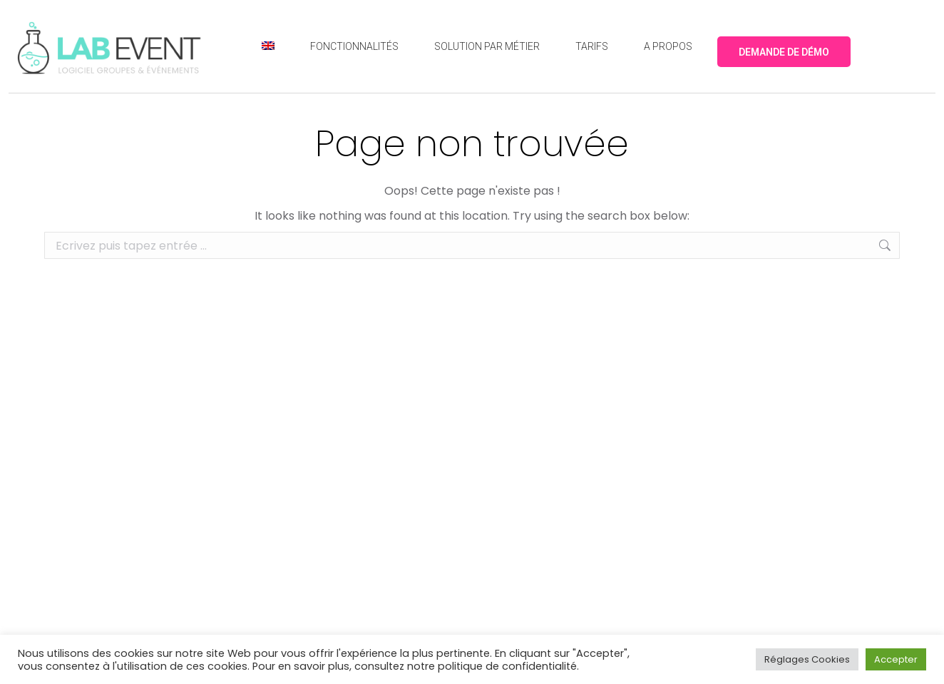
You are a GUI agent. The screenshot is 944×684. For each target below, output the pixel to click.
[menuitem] (268, 46)
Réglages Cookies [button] (807, 659)
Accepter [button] (896, 659)
